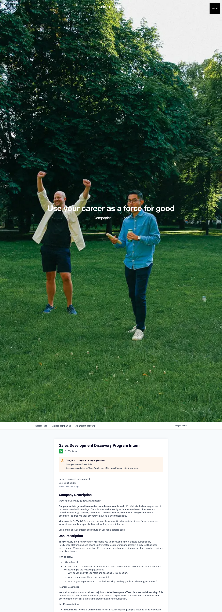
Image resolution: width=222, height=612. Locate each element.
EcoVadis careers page (113, 529)
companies (61, 426)
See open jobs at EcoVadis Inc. (79, 464)
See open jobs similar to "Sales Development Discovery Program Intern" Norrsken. (102, 468)
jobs (41, 426)
